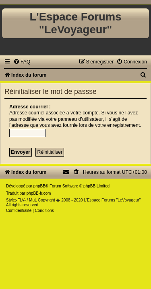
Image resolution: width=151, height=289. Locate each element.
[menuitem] (21, 62)
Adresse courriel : (30, 107)
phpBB (39, 186)
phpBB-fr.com (39, 193)
